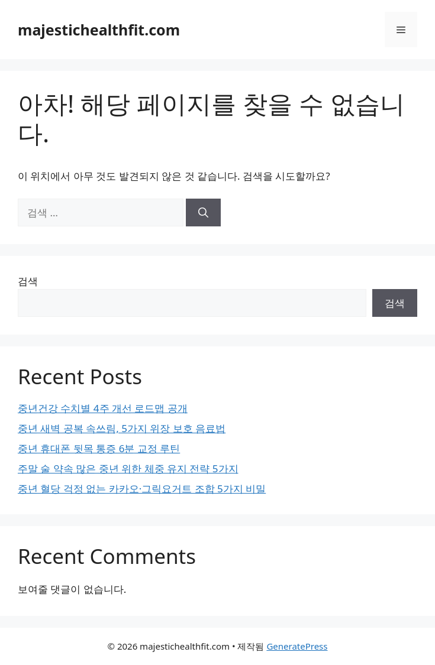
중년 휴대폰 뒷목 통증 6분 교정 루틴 (99, 448)
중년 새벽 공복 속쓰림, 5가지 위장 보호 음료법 (121, 428)
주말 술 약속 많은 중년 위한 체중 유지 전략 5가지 (128, 468)
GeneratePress (296, 646)
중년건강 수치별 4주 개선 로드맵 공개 (103, 408)
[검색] (203, 213)
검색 (28, 281)
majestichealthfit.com (99, 30)
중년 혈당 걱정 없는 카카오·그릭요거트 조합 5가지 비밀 (142, 488)
